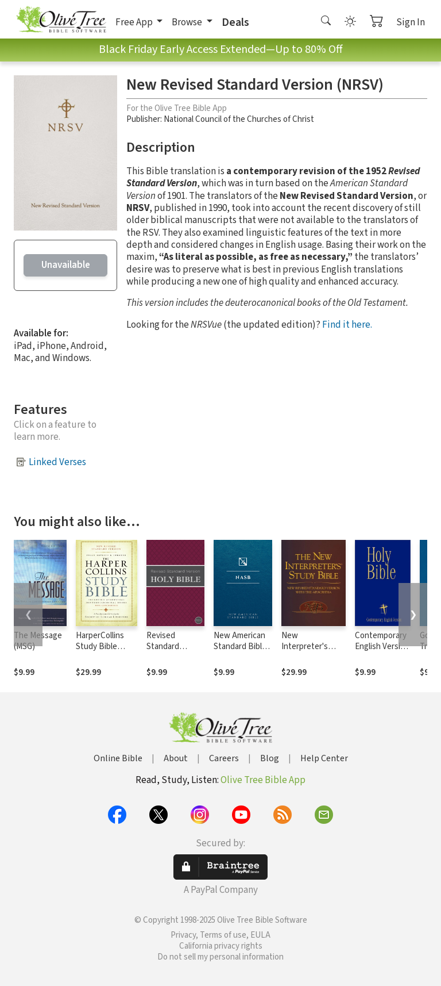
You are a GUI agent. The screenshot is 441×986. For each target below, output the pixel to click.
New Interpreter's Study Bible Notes (304, 652)
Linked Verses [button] (57, 462)
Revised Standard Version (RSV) (170, 646)
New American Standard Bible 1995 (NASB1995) (240, 652)
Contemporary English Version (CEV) (382, 646)
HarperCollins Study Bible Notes (100, 646)
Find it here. (347, 325)
